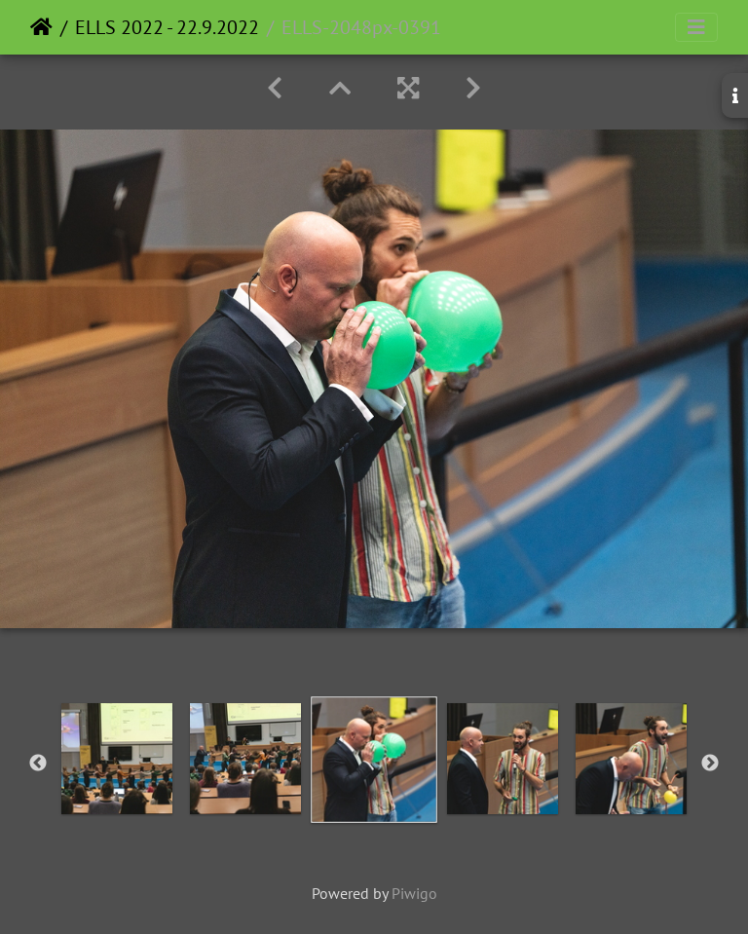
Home (41, 27)
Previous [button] (38, 763)
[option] (117, 758)
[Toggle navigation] (696, 27)
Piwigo (414, 893)
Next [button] (710, 763)
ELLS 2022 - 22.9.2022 (167, 27)
